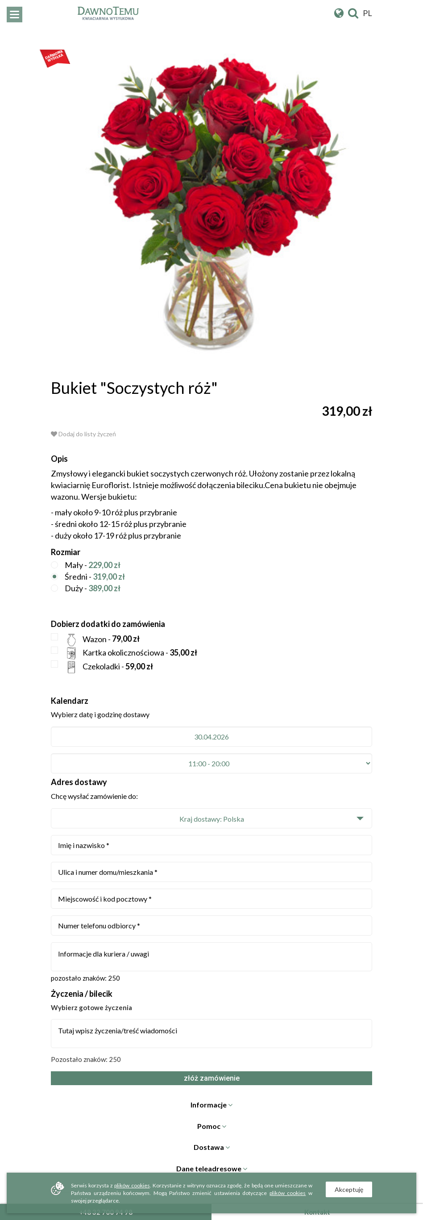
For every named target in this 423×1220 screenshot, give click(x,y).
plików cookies (131, 1185)
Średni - (88, 577)
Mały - (85, 565)
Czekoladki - (102, 667)
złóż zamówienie (212, 1078)
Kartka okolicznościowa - (124, 653)
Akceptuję (349, 1189)
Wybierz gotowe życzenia (91, 1007)
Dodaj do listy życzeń (83, 434)
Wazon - (95, 640)
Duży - (85, 589)
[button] (211, 818)
